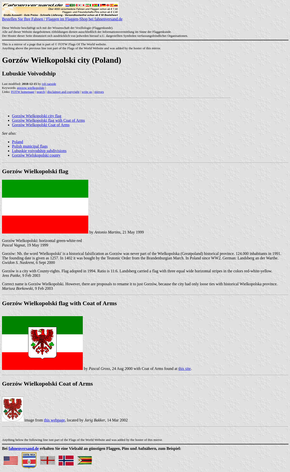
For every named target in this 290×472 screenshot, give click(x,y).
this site (184, 368)
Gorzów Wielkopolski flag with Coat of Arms (48, 120)
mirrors (99, 92)
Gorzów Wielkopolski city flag (36, 116)
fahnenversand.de (23, 448)
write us (87, 92)
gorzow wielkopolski (30, 88)
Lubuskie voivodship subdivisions (39, 151)
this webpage (54, 420)
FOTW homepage (22, 92)
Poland (17, 142)
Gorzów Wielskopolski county (36, 155)
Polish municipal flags (30, 146)
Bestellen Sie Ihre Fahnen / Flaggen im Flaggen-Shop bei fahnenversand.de (62, 17)
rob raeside (49, 84)
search (41, 92)
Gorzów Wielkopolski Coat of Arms (41, 125)
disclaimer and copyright (63, 92)
